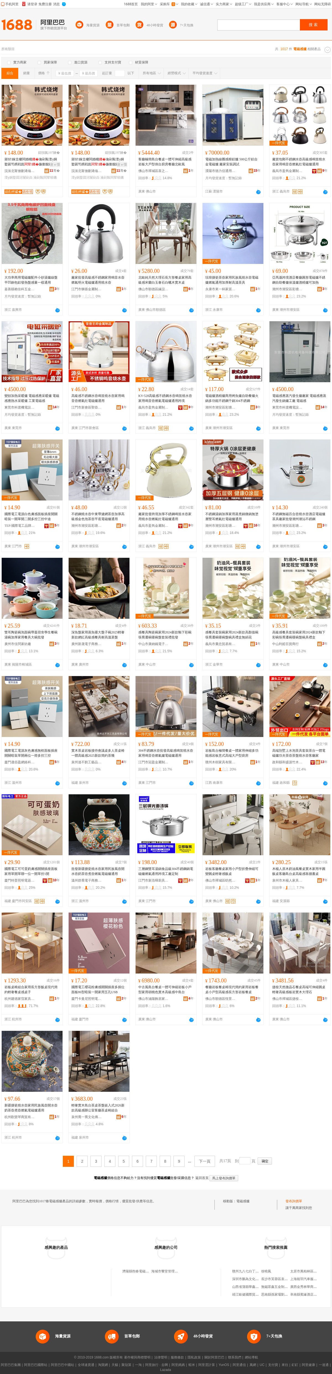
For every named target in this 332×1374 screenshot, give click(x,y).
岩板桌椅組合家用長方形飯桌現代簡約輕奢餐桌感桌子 (31, 989)
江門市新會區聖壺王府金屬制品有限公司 (86, 407)
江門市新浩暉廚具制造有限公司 (153, 880)
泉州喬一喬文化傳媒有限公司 (86, 1117)
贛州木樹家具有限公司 (220, 762)
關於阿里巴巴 (214, 1357)
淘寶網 (103, 1365)
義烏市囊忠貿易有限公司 (220, 644)
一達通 (324, 1365)
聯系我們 (234, 1357)
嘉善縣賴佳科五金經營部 (19, 289)
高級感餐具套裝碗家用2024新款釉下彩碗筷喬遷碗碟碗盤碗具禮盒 (298, 634)
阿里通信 (239, 1365)
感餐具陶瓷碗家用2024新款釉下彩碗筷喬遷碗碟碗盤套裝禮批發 (164, 634)
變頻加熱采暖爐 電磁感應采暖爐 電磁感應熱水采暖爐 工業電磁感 (31, 398)
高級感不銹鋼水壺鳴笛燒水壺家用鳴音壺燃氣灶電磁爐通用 (97, 398)
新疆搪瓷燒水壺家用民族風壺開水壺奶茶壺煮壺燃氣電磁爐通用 (31, 1107)
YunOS (224, 1365)
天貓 (114, 1365)
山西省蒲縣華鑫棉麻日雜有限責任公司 (260, 1287)
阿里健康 (308, 1365)
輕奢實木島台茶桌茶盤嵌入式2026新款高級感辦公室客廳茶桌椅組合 (97, 1107)
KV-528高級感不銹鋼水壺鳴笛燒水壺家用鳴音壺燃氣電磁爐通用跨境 (165, 398)
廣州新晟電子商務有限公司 (86, 644)
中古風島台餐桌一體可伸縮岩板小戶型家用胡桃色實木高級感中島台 (164, 989)
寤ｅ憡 (55, 164)
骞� (55, 171)
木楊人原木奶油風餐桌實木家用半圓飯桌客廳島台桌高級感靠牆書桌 (298, 871)
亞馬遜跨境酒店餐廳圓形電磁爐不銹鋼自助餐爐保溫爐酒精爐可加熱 (298, 280)
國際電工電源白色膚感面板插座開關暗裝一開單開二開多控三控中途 (31, 516)
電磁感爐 (243, 1201)
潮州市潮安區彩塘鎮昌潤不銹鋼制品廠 (86, 526)
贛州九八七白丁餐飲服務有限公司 (257, 1271)
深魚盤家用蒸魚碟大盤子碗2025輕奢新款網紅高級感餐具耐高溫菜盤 (97, 634)
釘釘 (295, 1365)
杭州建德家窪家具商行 (19, 999)
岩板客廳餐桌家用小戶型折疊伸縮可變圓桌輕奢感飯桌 (231, 871)
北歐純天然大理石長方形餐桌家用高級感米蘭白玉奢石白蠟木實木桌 (164, 280)
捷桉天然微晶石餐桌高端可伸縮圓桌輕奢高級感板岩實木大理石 (298, 989)
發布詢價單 (294, 1201)
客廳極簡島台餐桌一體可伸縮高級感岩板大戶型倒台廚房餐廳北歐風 (164, 161)
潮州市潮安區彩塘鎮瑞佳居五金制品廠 (220, 526)
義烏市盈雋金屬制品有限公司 (287, 171)
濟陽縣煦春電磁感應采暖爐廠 (143, 1271)
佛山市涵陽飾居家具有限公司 (153, 999)
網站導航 (251, 1357)
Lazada (165, 1370)
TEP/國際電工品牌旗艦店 (19, 526)
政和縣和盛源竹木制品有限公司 (287, 762)
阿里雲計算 (206, 1365)
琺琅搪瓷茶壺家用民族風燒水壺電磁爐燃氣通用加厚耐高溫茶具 (231, 280)
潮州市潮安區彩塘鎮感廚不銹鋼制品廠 (287, 289)
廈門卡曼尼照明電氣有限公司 (86, 999)
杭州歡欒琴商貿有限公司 (19, 1117)
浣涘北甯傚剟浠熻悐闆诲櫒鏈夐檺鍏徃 (19, 171)
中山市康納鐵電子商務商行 (153, 644)
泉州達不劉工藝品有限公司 (86, 762)
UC (262, 1365)
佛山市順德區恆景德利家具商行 (220, 999)
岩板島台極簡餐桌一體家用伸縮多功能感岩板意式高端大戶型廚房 (231, 753)
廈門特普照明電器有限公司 (19, 880)
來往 (285, 1365)
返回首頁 (202, 1178)
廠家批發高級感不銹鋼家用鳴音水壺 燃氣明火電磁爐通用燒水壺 (97, 280)
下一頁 (205, 1161)
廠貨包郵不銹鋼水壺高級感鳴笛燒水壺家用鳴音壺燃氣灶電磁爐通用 (298, 161)
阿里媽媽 (178, 1365)
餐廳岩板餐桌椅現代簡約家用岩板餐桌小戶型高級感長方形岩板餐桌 (231, 989)
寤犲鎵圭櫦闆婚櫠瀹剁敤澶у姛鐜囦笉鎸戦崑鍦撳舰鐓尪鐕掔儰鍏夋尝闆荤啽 (30, 162)
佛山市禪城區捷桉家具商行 (287, 999)
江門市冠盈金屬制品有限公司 (153, 762)
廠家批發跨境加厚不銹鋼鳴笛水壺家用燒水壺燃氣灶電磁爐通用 (164, 516)
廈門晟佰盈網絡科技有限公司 (19, 762)
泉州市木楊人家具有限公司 (287, 880)
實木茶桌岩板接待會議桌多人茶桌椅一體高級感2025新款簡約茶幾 (97, 753)
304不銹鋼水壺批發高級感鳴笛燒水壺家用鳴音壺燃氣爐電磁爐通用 (165, 753)
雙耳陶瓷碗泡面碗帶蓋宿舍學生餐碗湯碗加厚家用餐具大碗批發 (31, 634)
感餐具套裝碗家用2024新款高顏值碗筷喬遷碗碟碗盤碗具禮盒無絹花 (231, 634)
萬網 (253, 1365)
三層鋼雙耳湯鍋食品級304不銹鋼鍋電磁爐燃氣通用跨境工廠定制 (165, 871)
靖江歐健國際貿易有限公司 (252, 1294)
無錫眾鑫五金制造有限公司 (281, 1287)
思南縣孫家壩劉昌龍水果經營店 (284, 1294)
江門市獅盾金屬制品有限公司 (86, 289)
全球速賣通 (86, 1365)
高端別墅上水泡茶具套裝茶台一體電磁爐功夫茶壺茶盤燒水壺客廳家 (298, 753)
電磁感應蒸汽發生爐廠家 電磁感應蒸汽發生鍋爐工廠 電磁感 (299, 398)
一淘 (138, 1365)
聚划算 (126, 1365)
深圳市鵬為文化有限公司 (250, 1279)
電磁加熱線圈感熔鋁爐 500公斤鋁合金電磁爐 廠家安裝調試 (231, 161)
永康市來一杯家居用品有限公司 (220, 289)
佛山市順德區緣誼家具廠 (153, 289)
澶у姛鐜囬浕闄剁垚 (18, 177)
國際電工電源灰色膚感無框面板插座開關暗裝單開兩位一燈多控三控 (31, 753)
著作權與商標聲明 (137, 1357)
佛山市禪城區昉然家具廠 (220, 880)
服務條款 (177, 1357)
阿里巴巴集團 (11, 1365)
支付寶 (273, 1365)
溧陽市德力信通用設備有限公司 (220, 171)
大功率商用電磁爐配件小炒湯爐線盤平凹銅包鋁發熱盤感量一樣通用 (31, 280)
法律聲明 (160, 1357)
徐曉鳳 (266, 1271)
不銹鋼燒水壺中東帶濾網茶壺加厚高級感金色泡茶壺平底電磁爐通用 (97, 516)
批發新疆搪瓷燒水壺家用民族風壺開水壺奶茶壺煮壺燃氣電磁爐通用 (97, 871)
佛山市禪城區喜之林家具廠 (153, 171)
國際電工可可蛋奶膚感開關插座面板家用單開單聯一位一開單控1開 (31, 871)
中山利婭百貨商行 (285, 644)
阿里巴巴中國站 (62, 1365)
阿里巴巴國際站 (35, 1365)
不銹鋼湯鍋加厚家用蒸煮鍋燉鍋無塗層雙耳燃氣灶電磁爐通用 (231, 516)
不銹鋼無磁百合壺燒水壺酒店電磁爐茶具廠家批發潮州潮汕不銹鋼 (298, 516)
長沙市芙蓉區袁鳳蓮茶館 (279, 1279)
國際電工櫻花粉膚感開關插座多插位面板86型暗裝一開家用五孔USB (97, 989)
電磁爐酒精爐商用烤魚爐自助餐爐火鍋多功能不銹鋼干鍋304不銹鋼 (231, 398)
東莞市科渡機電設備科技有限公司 (19, 407)
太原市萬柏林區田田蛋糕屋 (310, 1271)
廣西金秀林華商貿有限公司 (310, 1287)
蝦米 (191, 1365)
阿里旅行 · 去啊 (156, 1365)
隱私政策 (194, 1357)
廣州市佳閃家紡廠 (17, 644)
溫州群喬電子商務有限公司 (86, 880)
